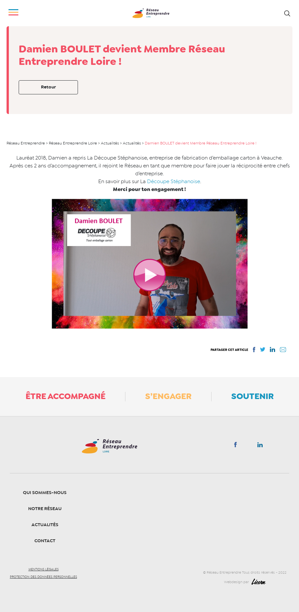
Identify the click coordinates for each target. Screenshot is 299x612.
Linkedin (260, 446)
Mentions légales (43, 569)
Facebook (235, 446)
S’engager (168, 396)
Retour (48, 87)
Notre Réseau (45, 508)
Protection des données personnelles (43, 577)
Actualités (44, 524)
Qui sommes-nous (44, 492)
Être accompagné (65, 396)
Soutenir (252, 396)
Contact (44, 541)
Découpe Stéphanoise (173, 181)
